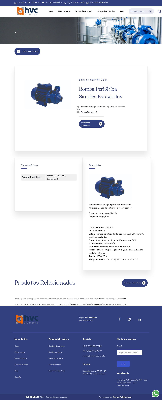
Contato (18, 377)
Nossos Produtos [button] (83, 11)
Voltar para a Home (27, 51)
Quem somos (64, 11)
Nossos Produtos (21, 358)
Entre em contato (141, 11)
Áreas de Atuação (105, 11)
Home (50, 11)
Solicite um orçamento (91, 124)
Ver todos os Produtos (135, 283)
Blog (121, 11)
